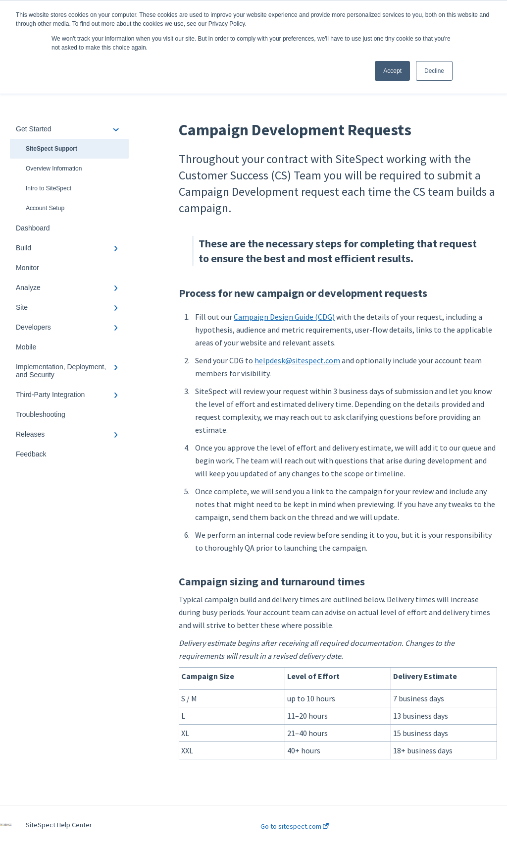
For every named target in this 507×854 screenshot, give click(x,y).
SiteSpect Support (51, 148)
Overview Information (54, 168)
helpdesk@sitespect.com (297, 360)
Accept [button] (392, 70)
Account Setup (45, 208)
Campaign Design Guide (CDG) (284, 317)
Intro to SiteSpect (48, 188)
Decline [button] (434, 70)
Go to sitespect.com (294, 826)
